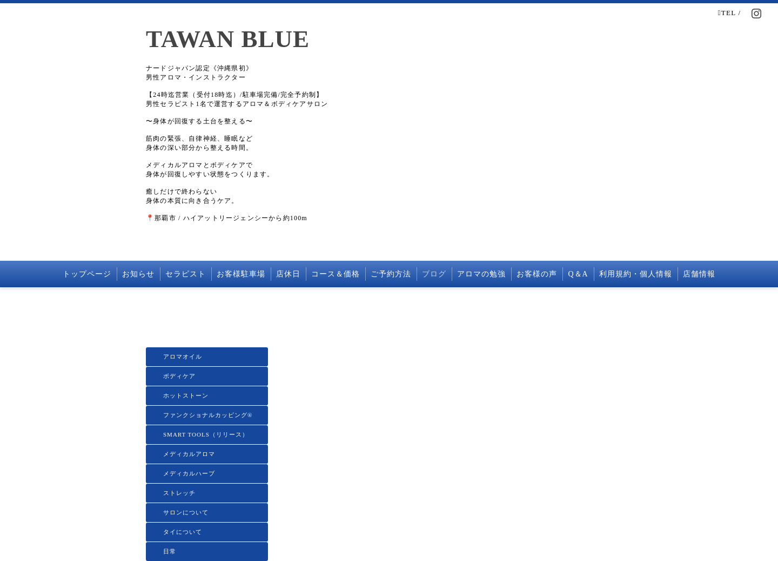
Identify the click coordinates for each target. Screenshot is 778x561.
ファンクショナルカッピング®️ (207, 415)
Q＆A (578, 274)
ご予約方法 (391, 274)
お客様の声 (537, 274)
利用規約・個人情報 (635, 274)
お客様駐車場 (241, 274)
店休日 (288, 274)
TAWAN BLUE (228, 38)
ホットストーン (186, 395)
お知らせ (138, 274)
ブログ (434, 274)
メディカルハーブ (189, 473)
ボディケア (179, 376)
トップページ (87, 274)
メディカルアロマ (189, 454)
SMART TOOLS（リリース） (206, 434)
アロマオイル (182, 356)
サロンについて (186, 512)
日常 (169, 551)
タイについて (182, 532)
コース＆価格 (335, 274)
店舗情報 (699, 274)
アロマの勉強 (481, 274)
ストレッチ (179, 493)
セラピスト (185, 274)
